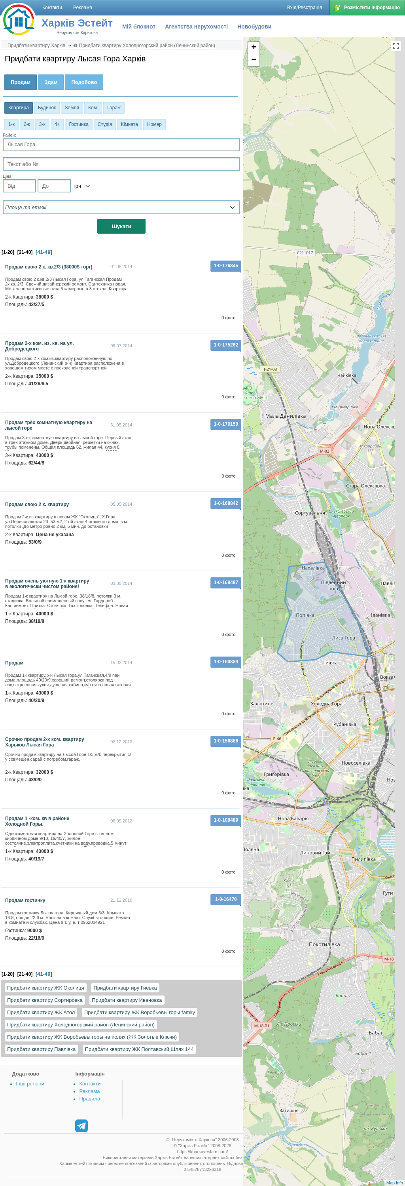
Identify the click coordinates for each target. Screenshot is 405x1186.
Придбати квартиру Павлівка (41, 1049)
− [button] (253, 60)
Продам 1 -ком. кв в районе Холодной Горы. (37, 821)
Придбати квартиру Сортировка (45, 1000)
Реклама (89, 1091)
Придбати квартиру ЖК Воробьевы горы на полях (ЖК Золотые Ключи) (92, 1037)
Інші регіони (30, 1084)
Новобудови (254, 26)
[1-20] (8, 252)
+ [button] (253, 48)
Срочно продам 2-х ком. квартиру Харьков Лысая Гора (44, 742)
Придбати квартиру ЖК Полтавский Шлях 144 (139, 1049)
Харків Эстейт (77, 23)
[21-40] (25, 252)
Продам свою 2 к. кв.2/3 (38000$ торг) (49, 267)
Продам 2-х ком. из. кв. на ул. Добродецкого (39, 346)
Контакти (89, 1084)
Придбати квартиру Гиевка (125, 988)
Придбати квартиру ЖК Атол (41, 1012)
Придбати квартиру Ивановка (127, 1000)
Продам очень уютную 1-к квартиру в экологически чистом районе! (47, 583)
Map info (394, 1182)
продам (14, 663)
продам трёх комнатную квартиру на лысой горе (48, 425)
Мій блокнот (138, 26)
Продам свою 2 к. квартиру (37, 504)
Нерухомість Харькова (77, 32)
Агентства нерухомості (196, 26)
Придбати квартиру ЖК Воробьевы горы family (139, 1012)
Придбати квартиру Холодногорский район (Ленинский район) (81, 1025)
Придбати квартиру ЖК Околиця (45, 988)
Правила (89, 1099)
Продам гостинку (25, 900)
